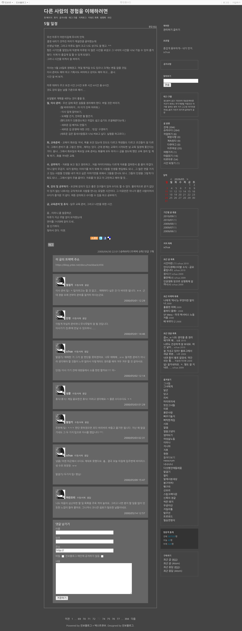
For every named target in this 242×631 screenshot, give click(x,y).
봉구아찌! (169, 483)
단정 (68, 318)
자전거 (175, 110)
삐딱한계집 (169, 420)
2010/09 (168, 216)
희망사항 (174, 137)
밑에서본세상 (170, 479)
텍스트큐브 (100, 625)
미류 (166, 409)
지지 (179, 107)
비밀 (58, 556)
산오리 (167, 490)
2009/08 (168, 224)
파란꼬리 (70, 497)
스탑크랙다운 (170, 494)
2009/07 (168, 227)
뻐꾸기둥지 (169, 416)
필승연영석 (169, 520)
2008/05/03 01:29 (134, 404)
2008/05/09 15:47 (134, 480)
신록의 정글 (170, 498)
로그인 (226, 2)
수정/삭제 (79, 285)
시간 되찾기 (172, 163)
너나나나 (168, 464)
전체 (169, 127)
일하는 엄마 (172, 107)
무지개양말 (179, 104)
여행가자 (170, 152)
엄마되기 (168, 435)
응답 (87, 285)
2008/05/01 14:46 (134, 334)
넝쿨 (68, 393)
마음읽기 (171, 156)
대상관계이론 (188, 101)
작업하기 (170, 134)
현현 (166, 454)
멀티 (166, 475)
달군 (166, 390)
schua (69, 351)
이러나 (167, 442)
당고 (166, 394)
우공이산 (168, 505)
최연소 (172, 104)
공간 (173, 101)
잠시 (166, 274)
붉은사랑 (168, 412)
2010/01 (168, 220)
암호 (58, 538)
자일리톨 (168, 509)
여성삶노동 (169, 439)
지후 (166, 450)
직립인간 (188, 104)
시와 (166, 424)
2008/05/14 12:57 (134, 513)
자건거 (166, 104)
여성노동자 (168, 110)
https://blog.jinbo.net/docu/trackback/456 (80, 265)
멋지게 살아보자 (185, 110)
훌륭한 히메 (170, 307)
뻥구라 (167, 487)
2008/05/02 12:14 (134, 376)
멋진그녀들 (169, 405)
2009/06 (168, 231)
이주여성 (174, 148)
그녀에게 (168, 386)
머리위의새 (169, 401)
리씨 (166, 398)
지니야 (167, 446)
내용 (58, 561)
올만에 (167, 277)
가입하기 (236, 2)
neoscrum (169, 460)
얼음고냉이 (169, 431)
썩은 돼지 (169, 502)
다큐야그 (174, 144)
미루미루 (171, 159)
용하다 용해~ (170, 311)
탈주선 (167, 513)
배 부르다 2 (170, 321)
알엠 (166, 427)
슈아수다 (124, 251)
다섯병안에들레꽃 (173, 468)
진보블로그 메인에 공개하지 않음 (82, 556)
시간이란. (169, 263)
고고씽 (184, 107)
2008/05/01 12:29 (134, 300)
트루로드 (168, 516)
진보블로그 (86, 625)
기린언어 (179, 101)
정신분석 (167, 101)
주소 (58, 547)
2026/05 (179, 179)
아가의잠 (191, 107)
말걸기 (69, 285)
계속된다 (174, 141)
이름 (58, 529)
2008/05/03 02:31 (134, 438)
